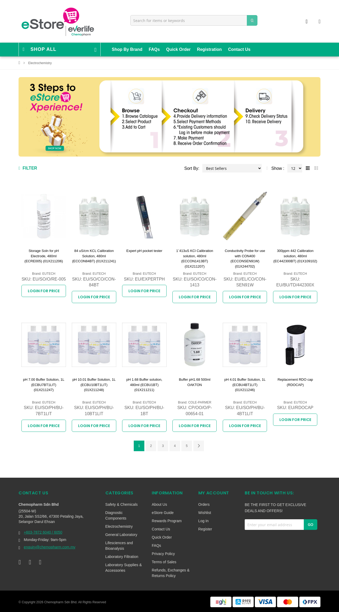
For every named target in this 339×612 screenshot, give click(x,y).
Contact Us (239, 49)
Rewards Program (167, 521)
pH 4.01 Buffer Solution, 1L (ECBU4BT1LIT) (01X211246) (245, 385)
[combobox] (193, 20)
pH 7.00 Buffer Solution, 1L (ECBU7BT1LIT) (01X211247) (43, 385)
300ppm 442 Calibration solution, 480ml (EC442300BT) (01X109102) (295, 256)
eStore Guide (163, 513)
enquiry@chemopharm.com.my (49, 547)
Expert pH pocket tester (144, 251)
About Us (159, 504)
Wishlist (204, 513)
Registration (209, 49)
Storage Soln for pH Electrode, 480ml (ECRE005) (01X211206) (43, 256)
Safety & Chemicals (121, 504)
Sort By (191, 168)
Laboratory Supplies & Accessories (123, 568)
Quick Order (178, 49)
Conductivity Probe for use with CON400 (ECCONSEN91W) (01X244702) (245, 258)
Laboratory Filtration (122, 557)
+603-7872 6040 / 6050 (43, 532)
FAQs (154, 49)
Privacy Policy (163, 554)
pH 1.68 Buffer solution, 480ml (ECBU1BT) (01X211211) (144, 385)
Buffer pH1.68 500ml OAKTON (194, 382)
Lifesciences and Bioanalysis (119, 546)
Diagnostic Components (115, 515)
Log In (203, 521)
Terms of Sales (164, 562)
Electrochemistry (119, 526)
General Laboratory (121, 535)
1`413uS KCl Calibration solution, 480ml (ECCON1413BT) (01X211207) (194, 258)
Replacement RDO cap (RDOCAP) (295, 382)
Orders (204, 504)
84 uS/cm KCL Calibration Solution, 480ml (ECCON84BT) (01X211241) (94, 256)
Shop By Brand (127, 49)
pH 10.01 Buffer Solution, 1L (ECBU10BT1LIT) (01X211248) (93, 385)
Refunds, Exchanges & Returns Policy (170, 573)
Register (205, 529)
